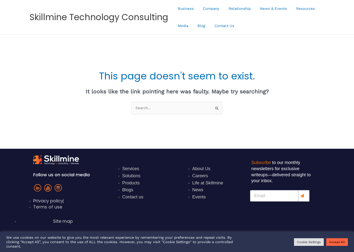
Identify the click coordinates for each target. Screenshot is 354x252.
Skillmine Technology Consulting (99, 17)
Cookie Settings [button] (309, 242)
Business (185, 8)
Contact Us (220, 26)
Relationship (235, 8)
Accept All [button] (337, 242)
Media (182, 26)
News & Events (266, 8)
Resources (297, 8)
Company (208, 8)
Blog (199, 26)
